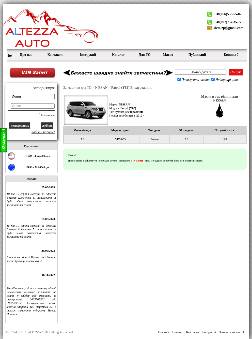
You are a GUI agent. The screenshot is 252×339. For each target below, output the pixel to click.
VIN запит (137, 160)
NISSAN (101, 87)
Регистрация (20, 125)
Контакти (192, 332)
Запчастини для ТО (77, 87)
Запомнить (48, 115)
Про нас (177, 332)
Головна (163, 332)
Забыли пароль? (43, 132)
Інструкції (209, 332)
